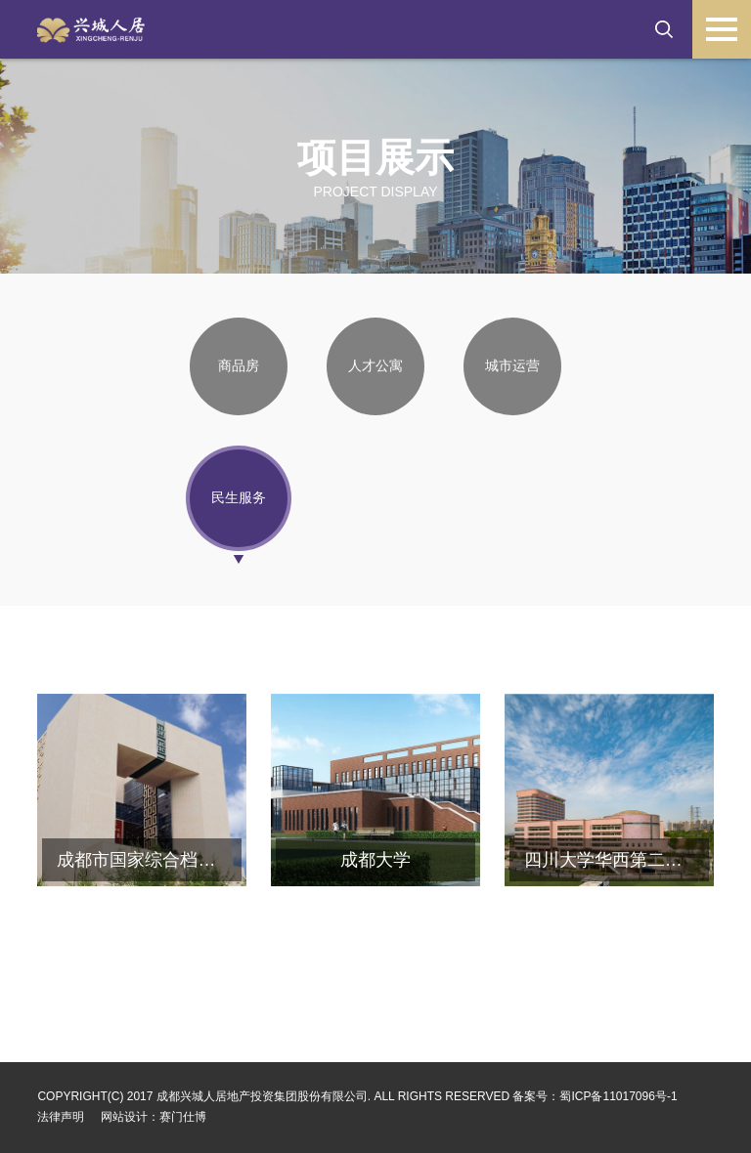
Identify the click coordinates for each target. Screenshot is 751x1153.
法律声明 (60, 1117)
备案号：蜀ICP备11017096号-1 (594, 1096)
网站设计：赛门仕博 (153, 1117)
